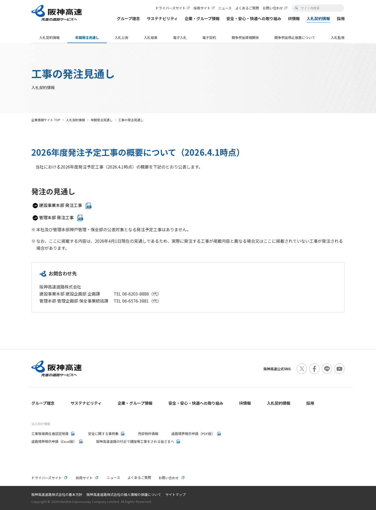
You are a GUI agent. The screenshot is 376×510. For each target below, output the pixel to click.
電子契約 (209, 37)
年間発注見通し (87, 37)
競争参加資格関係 (245, 37)
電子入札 (180, 37)
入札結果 (150, 37)
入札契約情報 (49, 37)
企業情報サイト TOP (45, 120)
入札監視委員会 (343, 37)
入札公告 (121, 37)
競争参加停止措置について (294, 37)
